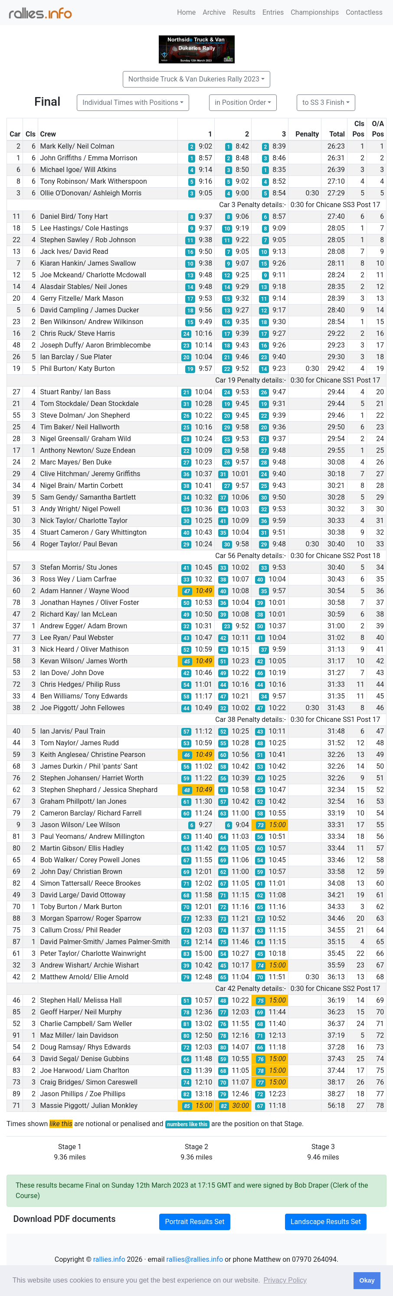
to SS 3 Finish (323, 102)
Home (186, 12)
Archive (214, 12)
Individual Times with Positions (130, 102)
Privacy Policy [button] (285, 1280)
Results (244, 12)
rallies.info (109, 1259)
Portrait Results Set (194, 1222)
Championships (315, 12)
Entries (273, 12)
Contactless (364, 12)
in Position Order (240, 102)
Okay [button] (366, 1280)
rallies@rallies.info (195, 1259)
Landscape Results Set (326, 1222)
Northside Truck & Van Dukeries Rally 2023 (193, 79)
